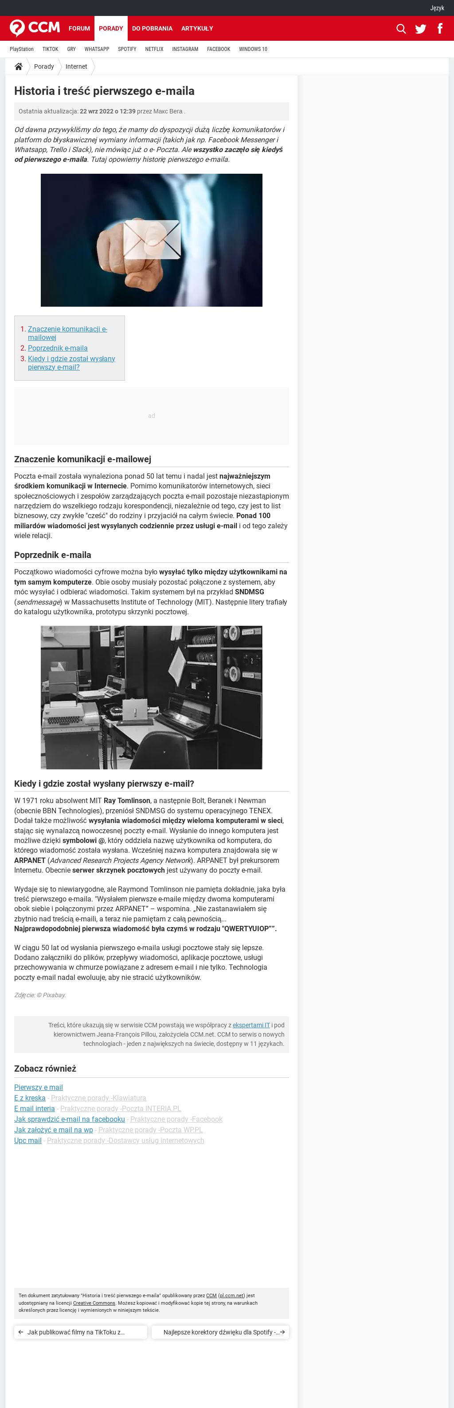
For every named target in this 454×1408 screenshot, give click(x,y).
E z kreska (30, 1098)
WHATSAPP (97, 49)
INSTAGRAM (185, 49)
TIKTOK (51, 49)
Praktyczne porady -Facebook (176, 1119)
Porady (111, 28)
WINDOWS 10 (253, 49)
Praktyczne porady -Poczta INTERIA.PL (120, 1108)
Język (437, 8)
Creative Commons (94, 1303)
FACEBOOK (218, 49)
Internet (76, 66)
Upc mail (28, 1140)
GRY (71, 49)
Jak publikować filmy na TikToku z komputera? (74, 1334)
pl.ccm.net (231, 1296)
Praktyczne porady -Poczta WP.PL (150, 1130)
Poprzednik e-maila (58, 348)
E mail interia (34, 1108)
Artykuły (197, 28)
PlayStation (22, 49)
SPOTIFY (127, 49)
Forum (79, 28)
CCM (211, 1296)
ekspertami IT (251, 1025)
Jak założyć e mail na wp (53, 1130)
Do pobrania (152, 28)
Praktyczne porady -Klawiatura (98, 1098)
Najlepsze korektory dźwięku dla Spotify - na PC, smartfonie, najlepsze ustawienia (220, 1334)
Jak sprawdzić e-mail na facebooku (69, 1119)
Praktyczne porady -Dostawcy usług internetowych (125, 1140)
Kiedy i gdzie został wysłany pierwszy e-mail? (71, 363)
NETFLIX (154, 49)
